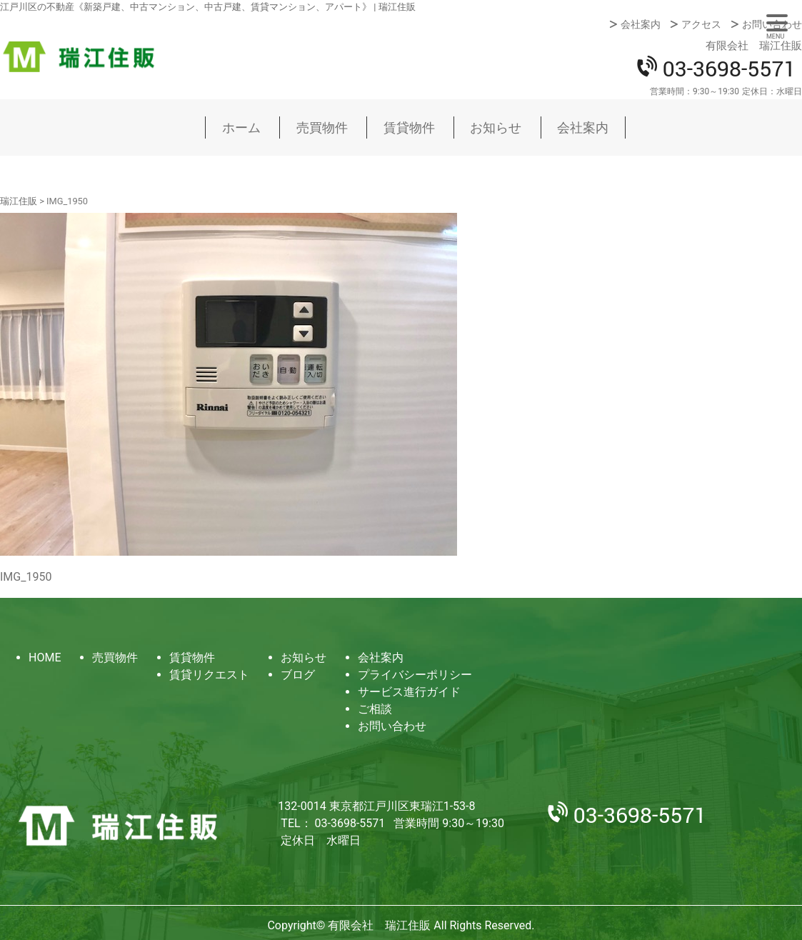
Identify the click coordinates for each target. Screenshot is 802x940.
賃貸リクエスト (209, 674)
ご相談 (375, 709)
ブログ (298, 674)
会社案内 (641, 24)
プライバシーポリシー (415, 674)
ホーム (241, 127)
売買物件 (322, 127)
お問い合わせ (772, 24)
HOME (45, 657)
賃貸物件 (409, 127)
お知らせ (495, 127)
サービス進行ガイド (409, 692)
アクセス (701, 24)
